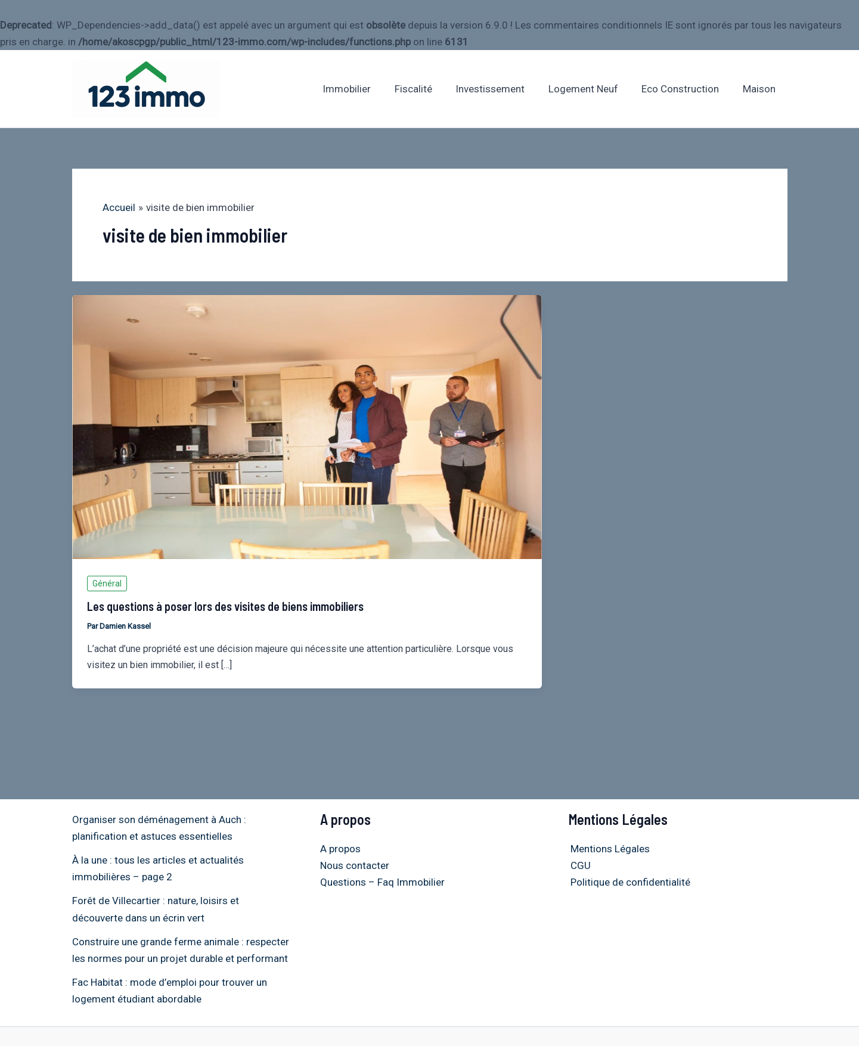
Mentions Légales (608, 849)
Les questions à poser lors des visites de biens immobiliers (225, 606)
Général (107, 583)
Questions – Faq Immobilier (382, 882)
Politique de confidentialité (629, 882)
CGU (579, 865)
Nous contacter (354, 865)
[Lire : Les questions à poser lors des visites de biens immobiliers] (307, 426)
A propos (340, 849)
